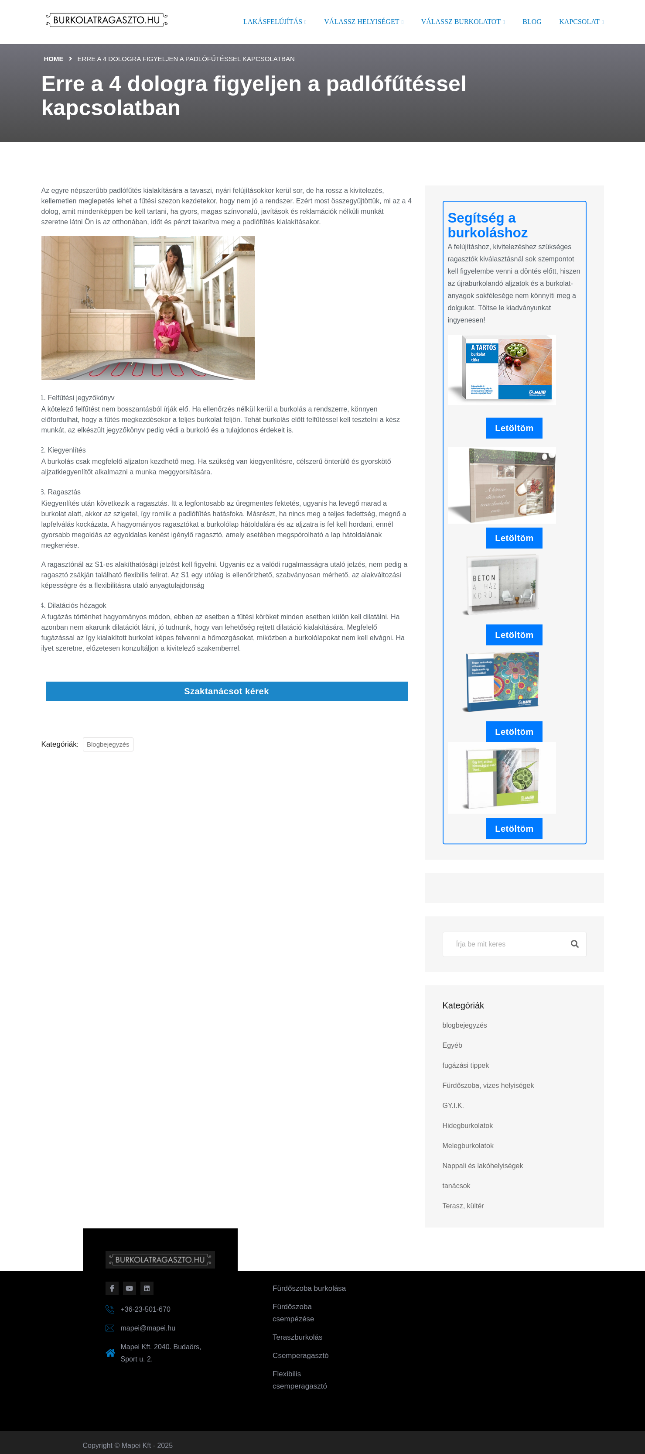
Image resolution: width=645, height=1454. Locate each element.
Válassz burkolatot (461, 21)
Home (54, 58)
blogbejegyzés (108, 744)
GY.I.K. (453, 1105)
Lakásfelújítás (272, 21)
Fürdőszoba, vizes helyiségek (488, 1085)
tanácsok (457, 1186)
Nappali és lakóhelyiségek (483, 1165)
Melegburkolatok (468, 1145)
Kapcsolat (579, 21)
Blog (532, 21)
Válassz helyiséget (361, 21)
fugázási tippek (466, 1065)
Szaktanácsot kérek (226, 691)
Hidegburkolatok (468, 1125)
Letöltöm (514, 428)
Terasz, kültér (463, 1206)
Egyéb (452, 1045)
